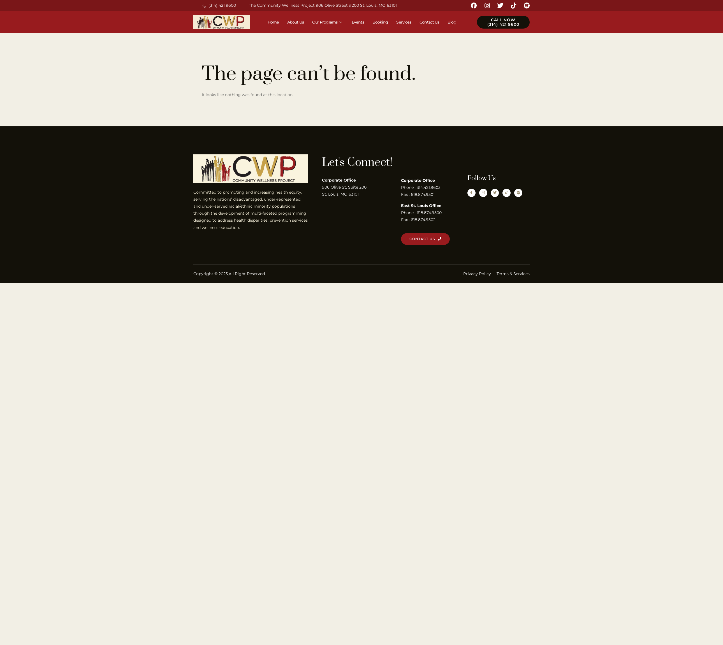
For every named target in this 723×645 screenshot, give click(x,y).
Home (273, 22)
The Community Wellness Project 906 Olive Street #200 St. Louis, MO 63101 (323, 5)
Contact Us (429, 22)
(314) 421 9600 (219, 5)
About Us (295, 22)
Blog (452, 22)
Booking (380, 22)
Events (358, 22)
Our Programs (327, 22)
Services (403, 22)
